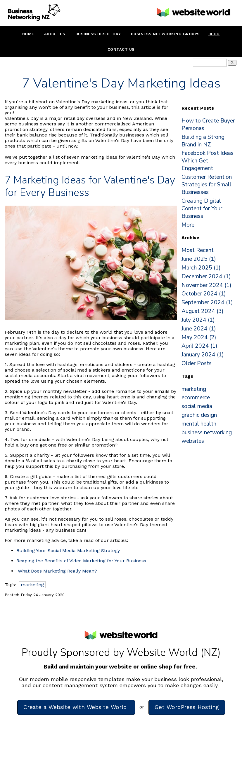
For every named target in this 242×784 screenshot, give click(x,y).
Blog (214, 34)
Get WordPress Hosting (187, 707)
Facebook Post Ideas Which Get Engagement (208, 160)
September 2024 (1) (207, 302)
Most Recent (198, 250)
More (188, 225)
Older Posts (197, 363)
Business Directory (98, 34)
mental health (199, 424)
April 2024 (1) (199, 346)
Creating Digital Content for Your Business (202, 208)
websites (193, 441)
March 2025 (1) (201, 268)
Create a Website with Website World (76, 707)
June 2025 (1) (199, 259)
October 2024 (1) (204, 294)
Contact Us (121, 49)
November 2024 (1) (206, 285)
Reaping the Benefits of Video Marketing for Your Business (81, 561)
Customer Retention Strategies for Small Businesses (207, 184)
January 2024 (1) (203, 354)
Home (28, 34)
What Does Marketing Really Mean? (57, 571)
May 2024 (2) (199, 337)
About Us (54, 34)
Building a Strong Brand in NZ (203, 140)
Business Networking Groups (165, 34)
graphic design (199, 415)
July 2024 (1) (198, 320)
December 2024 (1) (206, 276)
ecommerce (196, 397)
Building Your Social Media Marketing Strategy (68, 550)
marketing (32, 584)
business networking (207, 432)
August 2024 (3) (203, 311)
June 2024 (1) (199, 328)
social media (197, 406)
